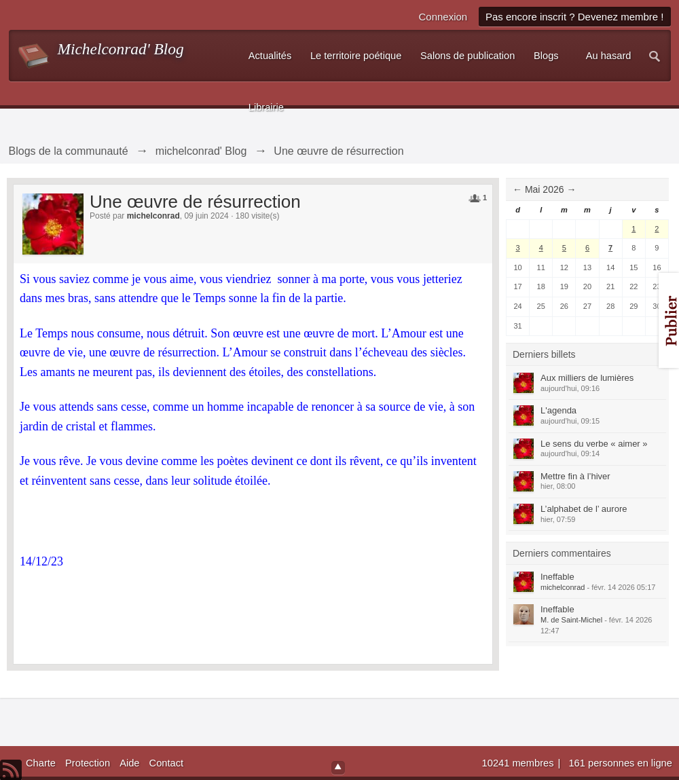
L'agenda (558, 410)
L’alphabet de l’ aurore (583, 509)
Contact (166, 763)
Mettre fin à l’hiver (575, 476)
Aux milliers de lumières (587, 378)
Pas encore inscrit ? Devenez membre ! (574, 16)
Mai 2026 (544, 189)
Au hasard (608, 55)
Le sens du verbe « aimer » (594, 444)
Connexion (442, 16)
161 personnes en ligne (620, 763)
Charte (41, 763)
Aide (129, 763)
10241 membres (519, 763)
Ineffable (557, 577)
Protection (87, 763)
